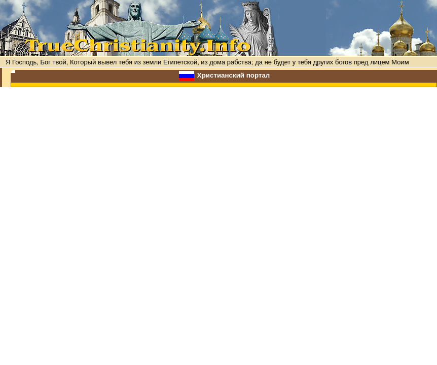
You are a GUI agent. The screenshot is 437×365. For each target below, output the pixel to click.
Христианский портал (233, 75)
